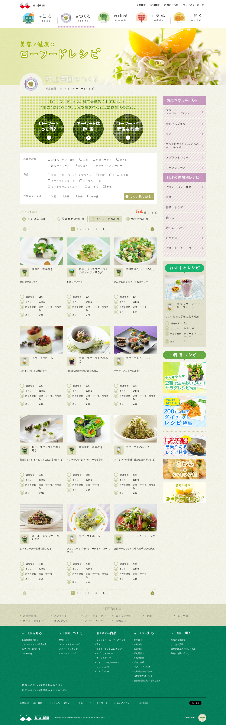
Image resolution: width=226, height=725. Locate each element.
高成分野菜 (29, 615)
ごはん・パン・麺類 (63, 159)
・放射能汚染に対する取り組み (147, 680)
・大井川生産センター (143, 671)
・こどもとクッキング (69, 649)
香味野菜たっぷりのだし (140, 269)
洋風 (67, 196)
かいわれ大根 (121, 175)
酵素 (149, 615)
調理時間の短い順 (71, 219)
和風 (53, 196)
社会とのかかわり (124, 703)
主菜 (85, 159)
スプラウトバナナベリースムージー (190, 305)
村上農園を (32, 633)
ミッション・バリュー (60, 703)
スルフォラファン (95, 615)
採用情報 (143, 703)
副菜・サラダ (104, 159)
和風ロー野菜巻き (42, 269)
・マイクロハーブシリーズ (108, 662)
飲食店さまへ (43, 685)
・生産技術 (138, 644)
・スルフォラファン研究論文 (34, 644)
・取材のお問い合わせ (180, 653)
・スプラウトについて (31, 649)
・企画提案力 (139, 658)
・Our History (27, 653)
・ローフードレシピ (68, 653)
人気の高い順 (36, 219)
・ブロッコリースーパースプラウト (112, 640)
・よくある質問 (177, 644)
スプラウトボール (89, 535)
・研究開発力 (139, 653)
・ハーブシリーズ (104, 671)
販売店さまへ (46, 690)
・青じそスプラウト (105, 658)
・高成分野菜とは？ (30, 640)
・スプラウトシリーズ (106, 653)
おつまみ (83, 165)
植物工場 (121, 620)
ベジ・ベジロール (42, 358)
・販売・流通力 (140, 662)
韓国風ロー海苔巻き (91, 447)
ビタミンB (123, 615)
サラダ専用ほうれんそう (65, 187)
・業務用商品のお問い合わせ (183, 649)
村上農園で (71, 633)
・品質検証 (138, 649)
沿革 (80, 703)
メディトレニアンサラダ (140, 535)
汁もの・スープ (60, 165)
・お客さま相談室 (178, 640)
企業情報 (24, 703)
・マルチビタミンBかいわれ (109, 649)
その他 (95, 196)
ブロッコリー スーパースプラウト (71, 175)
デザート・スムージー (109, 165)
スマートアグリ (94, 620)
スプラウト (60, 615)
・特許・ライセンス (142, 667)
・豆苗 (99, 644)
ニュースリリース (99, 703)
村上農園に (181, 633)
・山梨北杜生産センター (144, 676)
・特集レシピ (64, 640)
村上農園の (107, 633)
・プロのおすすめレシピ (70, 644)
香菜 (109, 187)
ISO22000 (60, 620)
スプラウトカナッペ (138, 358)
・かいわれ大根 (103, 667)
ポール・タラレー (33, 620)
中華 (80, 196)
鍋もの (124, 159)
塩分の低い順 (140, 219)
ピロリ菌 (183, 615)
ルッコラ (93, 187)
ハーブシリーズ (92, 181)
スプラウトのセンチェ (139, 447)
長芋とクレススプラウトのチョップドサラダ (93, 271)
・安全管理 (138, 640)
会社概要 (37, 703)
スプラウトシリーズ (63, 181)
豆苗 (102, 175)
